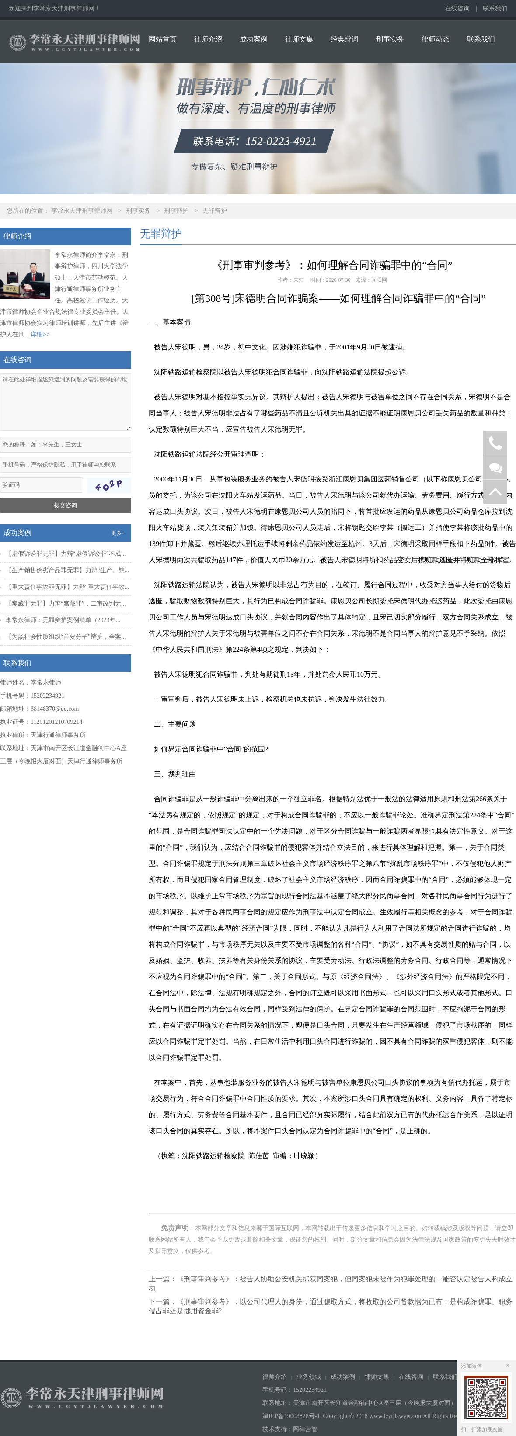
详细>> (40, 334)
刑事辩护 (176, 211)
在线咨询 (457, 8)
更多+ (118, 533)
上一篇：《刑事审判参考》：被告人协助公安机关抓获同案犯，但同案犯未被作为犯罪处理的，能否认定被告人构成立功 (331, 1283)
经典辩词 (345, 39)
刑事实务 (390, 39)
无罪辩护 (214, 211)
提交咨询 (65, 505)
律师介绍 (208, 39)
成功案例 (254, 39)
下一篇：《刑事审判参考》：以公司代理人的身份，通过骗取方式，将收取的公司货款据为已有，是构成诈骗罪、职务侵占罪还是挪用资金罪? (331, 1306)
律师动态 (436, 39)
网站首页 (163, 39)
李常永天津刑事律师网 (81, 211)
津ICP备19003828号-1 (291, 1416)
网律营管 (305, 1429)
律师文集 (299, 39)
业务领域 (308, 1377)
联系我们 (495, 8)
